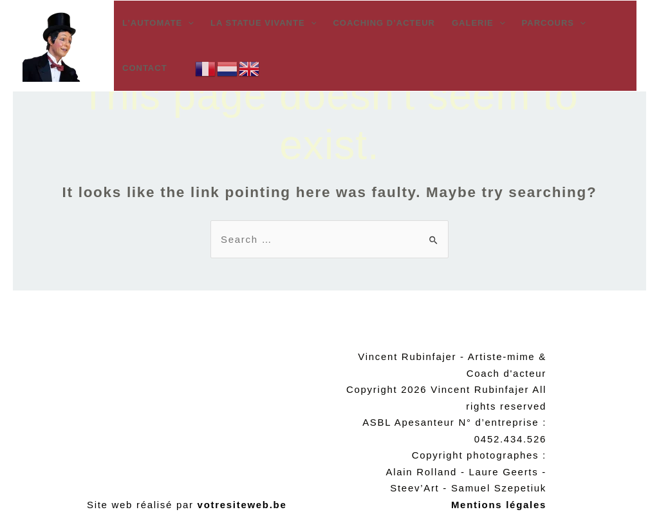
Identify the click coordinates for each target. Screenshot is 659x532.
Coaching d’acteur (384, 23)
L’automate (158, 23)
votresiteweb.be (242, 504)
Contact (144, 68)
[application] (188, 23)
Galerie (478, 23)
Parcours (554, 23)
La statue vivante (263, 23)
